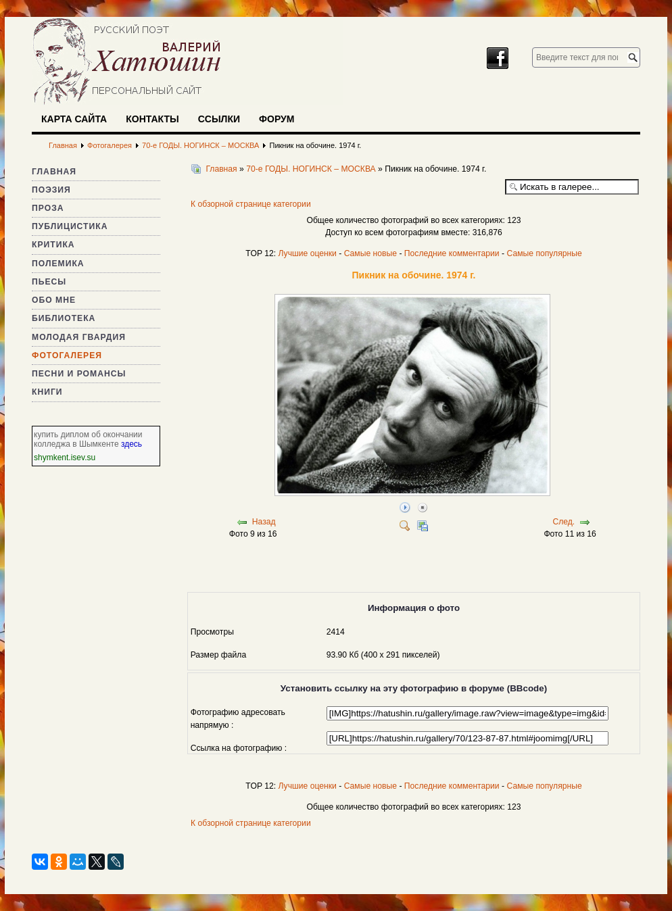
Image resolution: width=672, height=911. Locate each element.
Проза (48, 208)
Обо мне (54, 300)
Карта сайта (74, 119)
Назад (264, 521)
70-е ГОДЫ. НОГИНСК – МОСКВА (311, 169)
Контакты (152, 119)
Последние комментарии (452, 253)
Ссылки (219, 119)
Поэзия (51, 190)
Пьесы (49, 282)
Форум (276, 119)
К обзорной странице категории (251, 204)
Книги (47, 392)
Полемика (58, 263)
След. (563, 521)
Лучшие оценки (307, 253)
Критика (53, 244)
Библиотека (63, 318)
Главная (54, 171)
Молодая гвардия (79, 337)
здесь (131, 444)
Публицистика (69, 226)
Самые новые (370, 253)
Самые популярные (543, 253)
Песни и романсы (79, 373)
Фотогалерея (67, 355)
